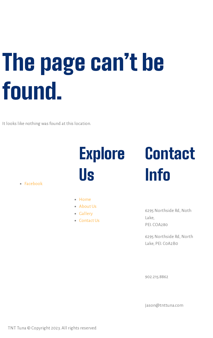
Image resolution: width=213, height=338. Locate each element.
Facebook (33, 183)
